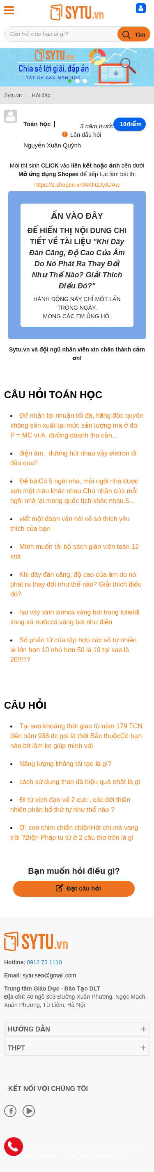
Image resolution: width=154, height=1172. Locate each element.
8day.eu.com (53, 1148)
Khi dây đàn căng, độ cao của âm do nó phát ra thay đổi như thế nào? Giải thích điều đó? (76, 584)
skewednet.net (121, 1148)
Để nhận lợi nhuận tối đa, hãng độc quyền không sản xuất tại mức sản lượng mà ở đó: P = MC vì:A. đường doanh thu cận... (77, 425)
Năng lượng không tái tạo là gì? (65, 763)
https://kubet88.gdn (104, 1156)
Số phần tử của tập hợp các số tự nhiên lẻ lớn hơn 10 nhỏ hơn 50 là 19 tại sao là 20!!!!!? (73, 650)
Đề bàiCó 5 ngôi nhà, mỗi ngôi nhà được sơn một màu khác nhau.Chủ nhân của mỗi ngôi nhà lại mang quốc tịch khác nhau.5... (74, 491)
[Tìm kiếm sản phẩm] (77, 34)
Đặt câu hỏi (78, 888)
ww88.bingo (86, 1148)
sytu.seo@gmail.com (49, 975)
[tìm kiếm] (133, 34)
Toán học (37, 123)
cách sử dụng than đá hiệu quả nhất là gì (79, 781)
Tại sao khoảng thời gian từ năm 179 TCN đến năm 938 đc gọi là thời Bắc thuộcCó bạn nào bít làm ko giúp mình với (76, 736)
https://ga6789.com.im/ (49, 1156)
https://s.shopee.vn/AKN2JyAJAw (77, 184)
